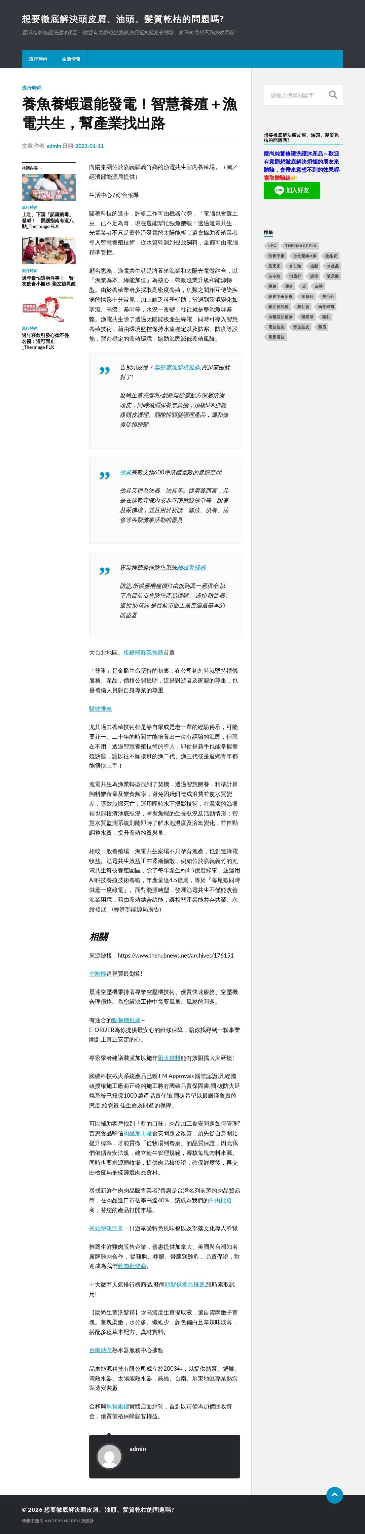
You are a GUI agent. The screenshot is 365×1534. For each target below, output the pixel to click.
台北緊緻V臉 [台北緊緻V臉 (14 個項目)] (305, 256)
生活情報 (71, 59)
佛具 (125, 472)
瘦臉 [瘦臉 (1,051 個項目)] (272, 286)
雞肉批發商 (132, 1265)
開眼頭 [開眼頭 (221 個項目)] (307, 316)
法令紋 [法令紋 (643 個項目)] (274, 276)
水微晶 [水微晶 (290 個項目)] (333, 266)
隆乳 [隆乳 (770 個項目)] (326, 316)
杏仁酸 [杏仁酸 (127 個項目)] (295, 266)
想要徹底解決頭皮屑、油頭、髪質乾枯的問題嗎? (123, 19)
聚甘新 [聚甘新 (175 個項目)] (303, 306)
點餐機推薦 (126, 1020)
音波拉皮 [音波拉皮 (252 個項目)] (301, 327)
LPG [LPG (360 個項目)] (272, 245)
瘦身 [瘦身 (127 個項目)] (289, 286)
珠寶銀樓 (117, 1406)
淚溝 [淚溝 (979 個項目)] (314, 276)
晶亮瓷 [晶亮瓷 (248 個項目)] (274, 266)
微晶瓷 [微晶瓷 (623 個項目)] (331, 256)
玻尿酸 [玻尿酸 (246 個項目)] (333, 276)
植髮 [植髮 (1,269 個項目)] (314, 266)
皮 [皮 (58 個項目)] (304, 286)
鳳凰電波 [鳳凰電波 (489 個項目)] (276, 337)
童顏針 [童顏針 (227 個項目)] (307, 296)
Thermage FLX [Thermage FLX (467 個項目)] (301, 245)
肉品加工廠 (137, 1133)
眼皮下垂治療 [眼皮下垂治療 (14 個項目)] (280, 296)
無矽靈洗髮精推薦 (177, 367)
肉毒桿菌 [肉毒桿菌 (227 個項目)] (326, 306)
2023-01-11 (89, 145)
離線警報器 (191, 567)
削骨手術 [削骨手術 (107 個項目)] (276, 256)
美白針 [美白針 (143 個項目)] (328, 296)
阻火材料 (169, 1057)
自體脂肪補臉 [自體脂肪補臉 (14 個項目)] (280, 316)
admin (54, 145)
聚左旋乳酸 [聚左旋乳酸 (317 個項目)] (278, 306)
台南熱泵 (100, 1350)
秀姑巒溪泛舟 (106, 1228)
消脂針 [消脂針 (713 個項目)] (295, 276)
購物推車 (100, 708)
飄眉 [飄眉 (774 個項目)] (322, 327)
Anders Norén (62, 1520)
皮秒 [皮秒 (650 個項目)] (319, 286)
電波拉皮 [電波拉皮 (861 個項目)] (276, 327)
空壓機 (97, 973)
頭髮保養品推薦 (185, 1284)
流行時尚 (38, 59)
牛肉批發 (220, 1200)
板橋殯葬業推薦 (143, 652)
